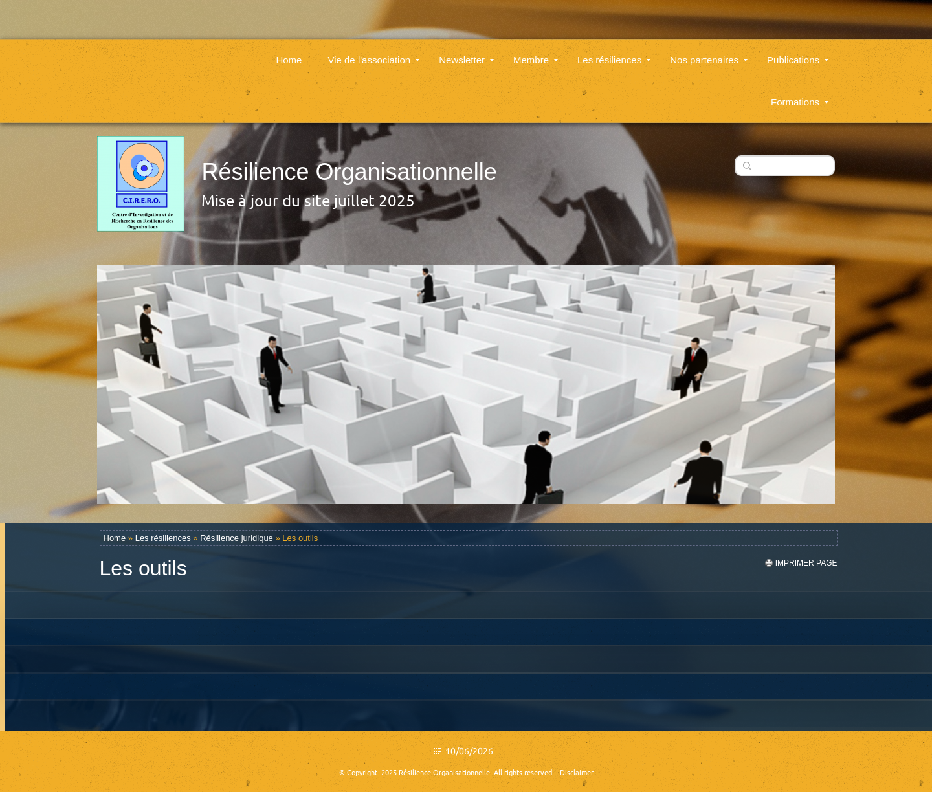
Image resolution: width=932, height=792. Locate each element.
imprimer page (806, 563)
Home (289, 52)
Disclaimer (577, 772)
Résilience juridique (236, 538)
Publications (797, 52)
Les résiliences (613, 52)
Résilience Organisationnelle (348, 172)
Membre (535, 52)
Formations (799, 94)
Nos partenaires (709, 52)
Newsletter (466, 52)
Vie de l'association (373, 52)
